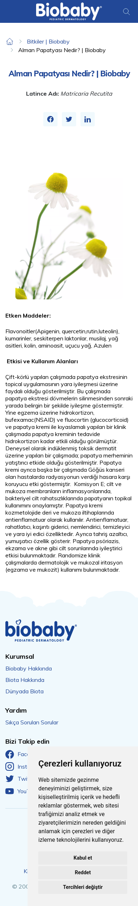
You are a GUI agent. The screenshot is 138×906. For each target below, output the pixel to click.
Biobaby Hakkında (28, 668)
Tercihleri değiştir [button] (83, 887)
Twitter (20, 779)
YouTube (22, 791)
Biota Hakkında (24, 679)
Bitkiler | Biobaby (48, 41)
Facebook (24, 754)
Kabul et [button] (83, 858)
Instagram (24, 766)
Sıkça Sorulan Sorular (31, 722)
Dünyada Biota (24, 691)
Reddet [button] (83, 872)
